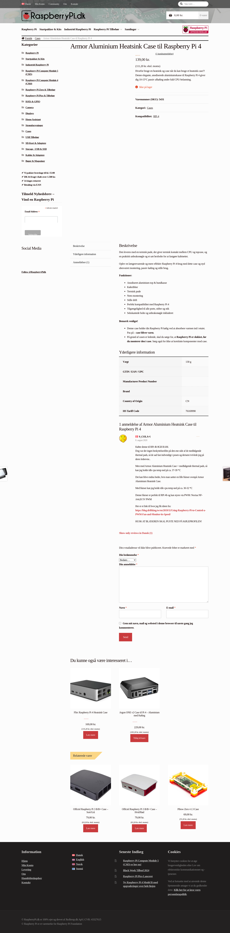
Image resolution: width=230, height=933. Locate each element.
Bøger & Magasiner (35, 161)
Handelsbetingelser (32, 878)
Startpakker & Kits (50, 29)
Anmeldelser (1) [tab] (81, 262)
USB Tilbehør (32, 137)
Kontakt (74, 4)
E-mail (170, 607)
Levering (26, 869)
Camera (30, 107)
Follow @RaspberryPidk (34, 272)
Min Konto (40, 4)
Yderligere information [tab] (84, 254)
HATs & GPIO (33, 101)
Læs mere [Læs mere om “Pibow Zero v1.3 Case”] (188, 825)
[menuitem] (27, 4)
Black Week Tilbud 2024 (136, 870)
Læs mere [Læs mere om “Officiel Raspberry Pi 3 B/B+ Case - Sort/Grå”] (90, 828)
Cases (37, 38)
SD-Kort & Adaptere (36, 143)
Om (65, 4)
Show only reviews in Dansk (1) (135, 533)
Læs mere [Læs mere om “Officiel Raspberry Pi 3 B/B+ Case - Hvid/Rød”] (139, 828)
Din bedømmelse (129, 554)
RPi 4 (156, 116)
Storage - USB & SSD (36, 149)
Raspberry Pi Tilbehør (106, 29)
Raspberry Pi (29, 29)
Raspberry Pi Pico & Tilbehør (40, 95)
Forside (28, 38)
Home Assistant (33, 119)
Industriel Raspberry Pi (77, 29)
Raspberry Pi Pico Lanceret (138, 876)
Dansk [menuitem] (79, 855)
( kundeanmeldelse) (164, 53)
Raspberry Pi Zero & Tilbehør (40, 89)
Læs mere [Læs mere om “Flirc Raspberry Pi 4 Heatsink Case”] (90, 734)
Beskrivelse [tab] (79, 246)
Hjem (25, 860)
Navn (123, 607)
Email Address (32, 211)
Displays (30, 113)
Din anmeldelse (128, 564)
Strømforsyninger (34, 125)
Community (54, 4)
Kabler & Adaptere (35, 155)
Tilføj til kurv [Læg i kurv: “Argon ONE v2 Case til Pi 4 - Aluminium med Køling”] (139, 738)
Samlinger (130, 29)
